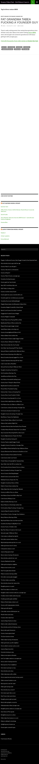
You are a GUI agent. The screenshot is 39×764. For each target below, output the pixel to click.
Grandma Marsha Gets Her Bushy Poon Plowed (13, 426)
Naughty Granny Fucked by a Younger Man (12, 445)
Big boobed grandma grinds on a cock (11, 542)
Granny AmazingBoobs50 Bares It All (11, 332)
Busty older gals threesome (8, 630)
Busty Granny (5, 16)
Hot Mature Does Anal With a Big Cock (11, 495)
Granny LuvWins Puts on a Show (9, 492)
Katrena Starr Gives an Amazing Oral (10, 392)
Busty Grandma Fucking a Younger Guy (11, 470)
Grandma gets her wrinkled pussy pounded (12, 298)
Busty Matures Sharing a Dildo (9, 517)
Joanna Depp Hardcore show (8, 621)
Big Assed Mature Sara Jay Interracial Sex (12, 520)
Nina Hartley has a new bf (8, 689)
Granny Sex (19, 16)
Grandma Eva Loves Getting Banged (10, 301)
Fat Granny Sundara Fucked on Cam (10, 410)
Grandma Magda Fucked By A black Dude (12, 307)
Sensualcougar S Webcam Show (9, 533)
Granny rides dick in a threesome (9, 269)
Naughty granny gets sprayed (8, 699)
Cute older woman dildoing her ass (10, 611)
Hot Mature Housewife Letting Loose (10, 379)
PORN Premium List (4, 754)
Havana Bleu (4, 222)
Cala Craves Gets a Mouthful (8, 363)
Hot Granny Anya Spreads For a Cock (11, 398)
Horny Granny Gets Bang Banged (9, 473)
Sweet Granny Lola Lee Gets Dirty (10, 476)
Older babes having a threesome (9, 639)
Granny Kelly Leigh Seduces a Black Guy (11, 401)
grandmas (27, 47)
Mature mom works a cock (8, 567)
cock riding (11, 47)
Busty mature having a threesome (10, 555)
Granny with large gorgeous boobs (10, 605)
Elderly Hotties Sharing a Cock (9, 501)
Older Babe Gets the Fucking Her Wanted (12, 489)
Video (4, 25)
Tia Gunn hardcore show (7, 636)
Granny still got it (5, 272)
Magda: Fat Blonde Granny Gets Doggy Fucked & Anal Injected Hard (19, 260)
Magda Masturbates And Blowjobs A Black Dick (13, 304)
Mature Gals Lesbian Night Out (9, 423)
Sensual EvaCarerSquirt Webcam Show (11, 367)
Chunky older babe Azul (7, 617)
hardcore (17, 49)
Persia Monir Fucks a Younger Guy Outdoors (13, 514)
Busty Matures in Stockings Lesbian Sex (11, 505)
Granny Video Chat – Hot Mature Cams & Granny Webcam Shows (16, 2)
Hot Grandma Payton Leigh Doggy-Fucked (12, 338)
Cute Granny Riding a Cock (8, 498)
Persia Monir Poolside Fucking (9, 388)
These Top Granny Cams (5, 751)
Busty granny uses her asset (8, 683)
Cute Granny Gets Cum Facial (9, 457)
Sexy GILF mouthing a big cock (9, 285)
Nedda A (3, 233)
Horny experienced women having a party (12, 677)
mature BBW (32, 32)
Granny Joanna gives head (8, 633)
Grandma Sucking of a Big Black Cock (11, 523)
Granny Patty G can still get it (8, 266)
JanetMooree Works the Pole (8, 376)
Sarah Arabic (4, 214)
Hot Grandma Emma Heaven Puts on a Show (12, 467)
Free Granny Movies (6, 739)
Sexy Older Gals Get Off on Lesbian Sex (11, 464)
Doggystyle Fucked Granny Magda (10, 313)
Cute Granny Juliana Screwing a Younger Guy (13, 407)
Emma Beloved (5, 239)
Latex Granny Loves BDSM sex (6, 752)
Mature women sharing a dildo (9, 573)
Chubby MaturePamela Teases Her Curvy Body (13, 429)
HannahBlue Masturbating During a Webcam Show (14, 448)
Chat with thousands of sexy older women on (19, 41)
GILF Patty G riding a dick (7, 288)
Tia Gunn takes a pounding (8, 580)
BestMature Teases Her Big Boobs (10, 417)
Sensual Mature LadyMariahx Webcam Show (13, 351)
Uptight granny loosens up (8, 724)
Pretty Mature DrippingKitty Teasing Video (12, 461)
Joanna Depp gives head (7, 552)
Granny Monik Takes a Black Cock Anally (11, 420)
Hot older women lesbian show (9, 539)
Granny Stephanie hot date (8, 561)
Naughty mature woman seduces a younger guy (13, 592)
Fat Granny (12, 16)
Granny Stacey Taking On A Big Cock (10, 341)
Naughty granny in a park (7, 586)
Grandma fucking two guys (8, 279)
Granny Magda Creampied (8, 316)
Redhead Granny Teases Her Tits (9, 479)
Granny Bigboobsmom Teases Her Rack (11, 436)
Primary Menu (37, 2)
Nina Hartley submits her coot (9, 558)
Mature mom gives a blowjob (8, 655)
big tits (4, 47)
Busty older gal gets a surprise (9, 702)
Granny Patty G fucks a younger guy (10, 276)
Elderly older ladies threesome (9, 624)
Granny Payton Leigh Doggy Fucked (10, 442)
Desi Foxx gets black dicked (8, 570)
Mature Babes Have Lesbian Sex (9, 335)
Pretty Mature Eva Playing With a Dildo (11, 320)
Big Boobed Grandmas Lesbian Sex (10, 385)
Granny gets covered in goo (8, 727)
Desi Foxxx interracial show (8, 696)
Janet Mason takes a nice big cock (10, 329)
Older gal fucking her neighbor (9, 564)
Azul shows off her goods (7, 711)
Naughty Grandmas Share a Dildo (10, 483)
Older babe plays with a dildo (8, 674)
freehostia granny (4, 749)
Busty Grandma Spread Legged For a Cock (12, 357)
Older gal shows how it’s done (9, 545)
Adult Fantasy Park (4, 756)
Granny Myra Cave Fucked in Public (10, 395)
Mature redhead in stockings (8, 721)
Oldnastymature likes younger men (10, 705)
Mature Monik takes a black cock (9, 602)
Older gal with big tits (6, 608)
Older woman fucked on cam (8, 680)
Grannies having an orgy (7, 652)
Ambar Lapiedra (5, 236)
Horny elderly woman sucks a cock (10, 646)
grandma (19, 47)
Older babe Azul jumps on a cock (9, 718)
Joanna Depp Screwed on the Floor (10, 511)
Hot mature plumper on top (8, 668)
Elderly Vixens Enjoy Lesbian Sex (9, 486)
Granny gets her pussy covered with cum (11, 294)
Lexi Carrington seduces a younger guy (11, 658)
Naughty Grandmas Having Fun (9, 370)
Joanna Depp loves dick (7, 649)
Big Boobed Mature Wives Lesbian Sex (11, 323)
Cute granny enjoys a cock (8, 548)
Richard (21, 25)
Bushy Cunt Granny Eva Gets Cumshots (11, 310)
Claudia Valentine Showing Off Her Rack (11, 360)
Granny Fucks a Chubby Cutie (9, 526)
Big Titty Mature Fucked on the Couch (11, 530)
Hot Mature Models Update (11, 203)
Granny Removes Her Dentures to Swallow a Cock (14, 451)
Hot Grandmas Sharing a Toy (8, 373)
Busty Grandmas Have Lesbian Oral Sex (11, 454)
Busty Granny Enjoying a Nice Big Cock (11, 354)
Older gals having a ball (7, 686)
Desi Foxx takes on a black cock (9, 589)
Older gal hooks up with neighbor (10, 642)
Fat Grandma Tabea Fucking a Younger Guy (19, 21)
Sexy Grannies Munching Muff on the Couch (12, 432)
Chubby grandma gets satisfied (9, 599)
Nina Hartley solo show (7, 671)
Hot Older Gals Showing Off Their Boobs (11, 348)
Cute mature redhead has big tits (9, 536)
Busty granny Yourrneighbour (9, 664)
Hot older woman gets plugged (9, 577)
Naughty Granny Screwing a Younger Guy (12, 414)
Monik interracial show (7, 614)
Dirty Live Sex (3, 759)
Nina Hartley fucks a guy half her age (10, 263)
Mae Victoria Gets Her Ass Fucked (10, 345)
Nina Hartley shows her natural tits (10, 583)
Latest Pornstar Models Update (12, 229)
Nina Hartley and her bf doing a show (11, 627)
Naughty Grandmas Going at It (9, 439)
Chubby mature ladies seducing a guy (11, 595)
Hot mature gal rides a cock (8, 693)
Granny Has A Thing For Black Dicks (10, 382)
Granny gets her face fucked (8, 282)
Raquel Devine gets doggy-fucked (10, 326)
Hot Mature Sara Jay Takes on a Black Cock (12, 404)
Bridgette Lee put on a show (8, 715)
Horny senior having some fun (9, 661)
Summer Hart (4, 206)
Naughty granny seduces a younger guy (11, 708)
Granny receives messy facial (8, 291)
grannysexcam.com (7, 49)
